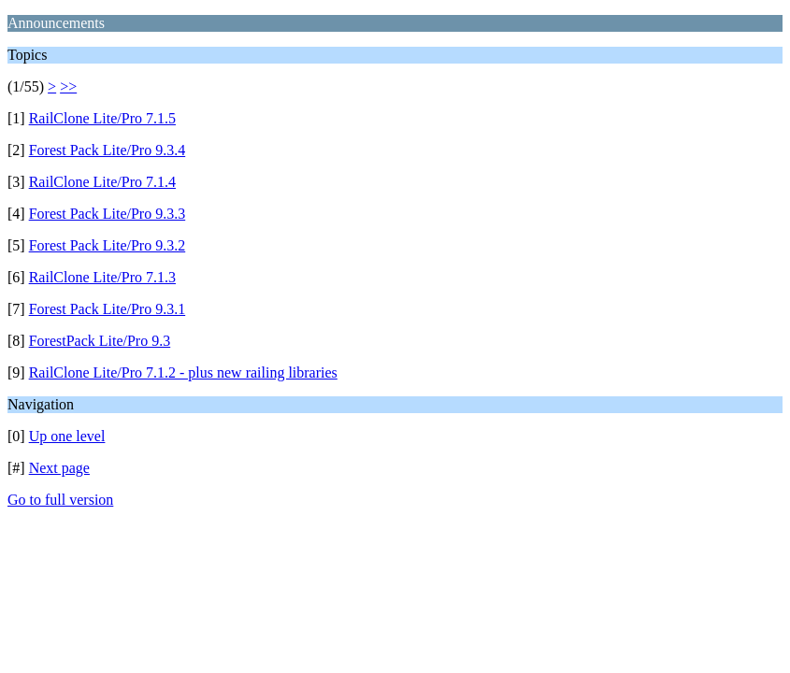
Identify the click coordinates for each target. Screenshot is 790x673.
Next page (59, 468)
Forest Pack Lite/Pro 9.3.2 (107, 245)
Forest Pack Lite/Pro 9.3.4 (107, 150)
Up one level (67, 436)
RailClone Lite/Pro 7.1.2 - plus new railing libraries (183, 372)
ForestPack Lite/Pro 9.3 (100, 341)
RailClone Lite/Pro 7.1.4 (102, 182)
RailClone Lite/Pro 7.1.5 (102, 118)
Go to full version (60, 500)
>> (68, 86)
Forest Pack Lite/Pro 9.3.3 (107, 214)
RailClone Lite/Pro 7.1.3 (102, 277)
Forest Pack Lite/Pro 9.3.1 (107, 309)
